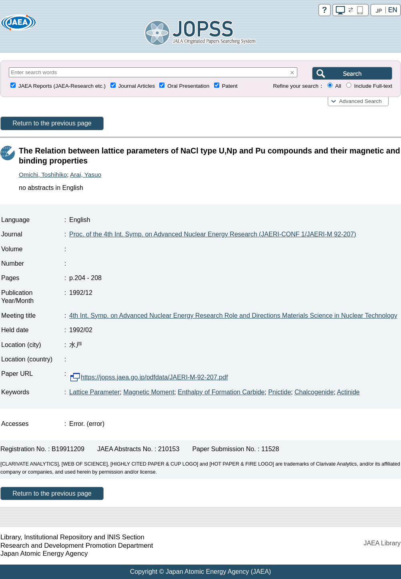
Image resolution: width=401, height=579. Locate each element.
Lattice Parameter (94, 392)
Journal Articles (136, 86)
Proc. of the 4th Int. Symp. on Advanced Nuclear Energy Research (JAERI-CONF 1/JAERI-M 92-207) (212, 234)
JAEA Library (382, 543)
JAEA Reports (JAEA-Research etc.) (62, 86)
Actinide (348, 392)
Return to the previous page (51, 123)
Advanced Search (360, 101)
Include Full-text (373, 86)
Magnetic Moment (148, 392)
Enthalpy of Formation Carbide (221, 392)
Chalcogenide (314, 392)
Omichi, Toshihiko (43, 174)
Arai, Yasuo (85, 174)
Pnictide (279, 392)
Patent (230, 86)
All (338, 86)
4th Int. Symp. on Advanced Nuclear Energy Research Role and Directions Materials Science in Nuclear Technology (233, 315)
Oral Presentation (188, 86)
